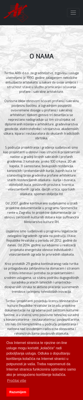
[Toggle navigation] (73, 12)
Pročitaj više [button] (16, 381)
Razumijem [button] (17, 392)
